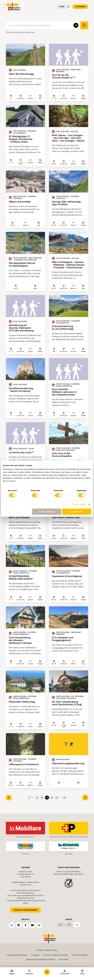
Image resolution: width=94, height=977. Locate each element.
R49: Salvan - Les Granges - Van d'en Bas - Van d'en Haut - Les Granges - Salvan (68, 138)
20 (42, 801)
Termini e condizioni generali (55, 955)
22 (52, 801)
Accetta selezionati (46, 512)
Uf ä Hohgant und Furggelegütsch (63, 640)
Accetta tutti (76, 512)
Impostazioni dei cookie (17, 955)
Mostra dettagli (79, 504)
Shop (62, 6)
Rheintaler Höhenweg (22, 703)
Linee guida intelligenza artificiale (40, 959)
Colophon (35, 955)
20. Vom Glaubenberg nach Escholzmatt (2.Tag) (68, 704)
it (77, 924)
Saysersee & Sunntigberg (67, 577)
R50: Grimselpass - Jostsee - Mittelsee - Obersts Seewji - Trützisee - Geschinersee (68, 265)
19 (37, 801)
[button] (47, 972)
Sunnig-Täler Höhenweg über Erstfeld (67, 203)
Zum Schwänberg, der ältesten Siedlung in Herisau (21, 642)
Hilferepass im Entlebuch (25, 766)
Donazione (80, 6)
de (60, 924)
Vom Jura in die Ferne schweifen (62, 456)
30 (65, 801)
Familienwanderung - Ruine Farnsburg (22, 390)
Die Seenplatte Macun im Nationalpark (23, 265)
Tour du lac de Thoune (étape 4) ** (64, 76)
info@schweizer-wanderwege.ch (25, 881)
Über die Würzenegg (22, 74)
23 (57, 801)
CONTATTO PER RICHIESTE (25, 909)
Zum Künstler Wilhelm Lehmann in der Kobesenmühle (65, 393)
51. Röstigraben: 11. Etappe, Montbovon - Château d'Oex (21, 139)
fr (69, 924)
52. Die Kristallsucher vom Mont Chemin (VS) (66, 517)
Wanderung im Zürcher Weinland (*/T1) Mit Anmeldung (22, 328)
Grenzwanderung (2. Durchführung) (63, 328)
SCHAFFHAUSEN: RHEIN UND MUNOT (21, 579)
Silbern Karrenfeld (20, 202)
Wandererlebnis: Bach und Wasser (20, 517)
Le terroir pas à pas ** (22, 453)
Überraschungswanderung (68, 766)
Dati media (63, 959)
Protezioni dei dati (79, 955)
